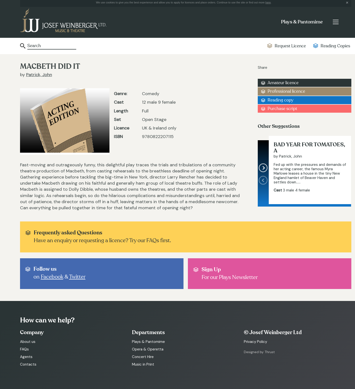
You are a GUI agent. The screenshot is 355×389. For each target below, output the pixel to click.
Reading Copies (335, 46)
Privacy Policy (255, 341)
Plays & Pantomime (302, 22)
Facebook (52, 276)
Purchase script (282, 108)
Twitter (77, 276)
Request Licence (290, 46)
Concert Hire (143, 356)
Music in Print (143, 364)
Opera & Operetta (147, 349)
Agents (26, 356)
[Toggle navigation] (336, 22)
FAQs (24, 349)
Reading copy (280, 100)
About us (27, 341)
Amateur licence (283, 83)
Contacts (28, 364)
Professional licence (286, 91)
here (268, 2)
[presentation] (263, 190)
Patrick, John (39, 75)
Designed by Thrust (259, 352)
